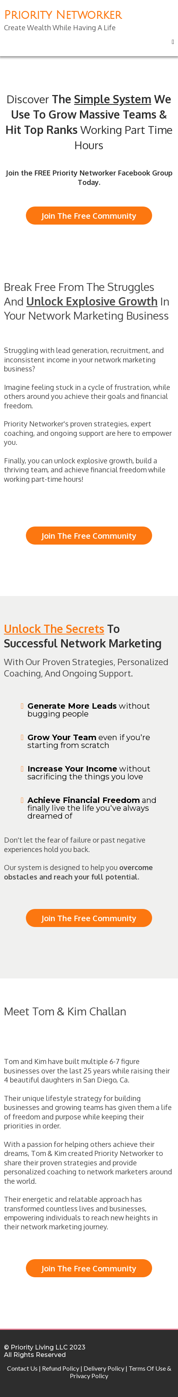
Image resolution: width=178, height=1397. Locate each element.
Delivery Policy (104, 1368)
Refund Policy (60, 1368)
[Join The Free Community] (89, 216)
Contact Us (22, 1368)
